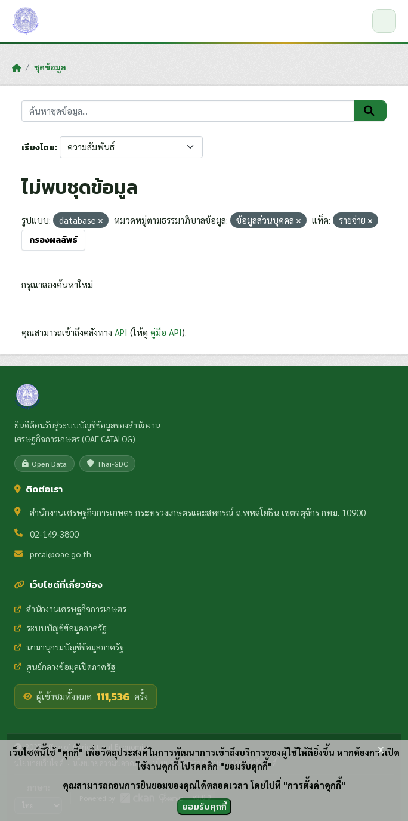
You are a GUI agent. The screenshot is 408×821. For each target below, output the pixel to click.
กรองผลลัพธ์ (53, 240)
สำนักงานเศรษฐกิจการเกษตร (70, 608)
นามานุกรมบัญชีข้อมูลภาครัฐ (69, 646)
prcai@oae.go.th (60, 553)
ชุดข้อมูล (50, 66)
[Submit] (370, 111)
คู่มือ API (166, 332)
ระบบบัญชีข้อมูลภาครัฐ (60, 627)
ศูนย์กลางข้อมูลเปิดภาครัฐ (64, 666)
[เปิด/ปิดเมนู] (384, 21)
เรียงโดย (38, 147)
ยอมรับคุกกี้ (204, 806)
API (121, 332)
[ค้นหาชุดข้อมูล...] (187, 111)
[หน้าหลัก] (16, 67)
